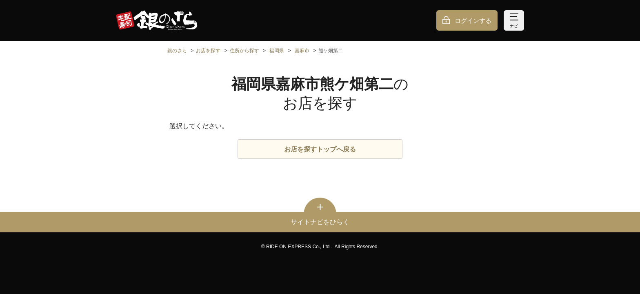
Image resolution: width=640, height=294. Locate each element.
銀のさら (177, 50)
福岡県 (276, 50)
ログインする (473, 20)
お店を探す (208, 50)
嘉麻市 (302, 50)
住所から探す (244, 50)
